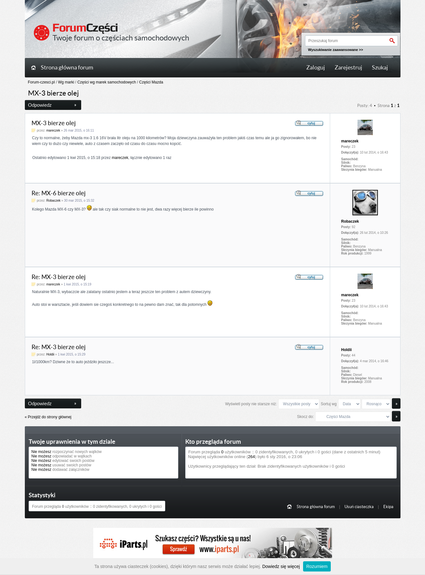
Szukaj (380, 67)
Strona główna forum (67, 67)
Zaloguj (315, 67)
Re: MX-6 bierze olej (59, 193)
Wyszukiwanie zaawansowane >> (335, 50)
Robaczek (53, 200)
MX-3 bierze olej (54, 123)
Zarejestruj (348, 67)
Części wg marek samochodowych (106, 82)
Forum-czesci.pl (41, 82)
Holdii (50, 354)
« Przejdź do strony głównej (48, 417)
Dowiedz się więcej (281, 566)
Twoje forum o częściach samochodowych (121, 37)
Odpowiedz (52, 105)
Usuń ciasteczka (359, 506)
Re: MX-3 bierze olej (59, 277)
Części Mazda (151, 82)
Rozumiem (317, 566)
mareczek (53, 130)
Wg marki (66, 82)
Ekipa (388, 506)
